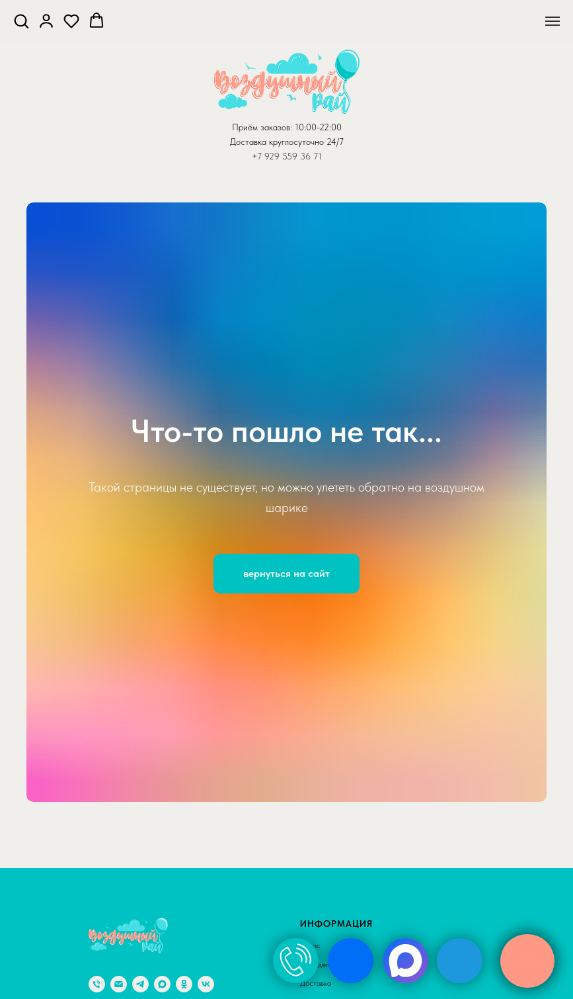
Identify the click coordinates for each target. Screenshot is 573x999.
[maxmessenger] (162, 984)
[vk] (206, 984)
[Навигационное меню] (552, 21)
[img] (296, 960)
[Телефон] (97, 984)
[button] (21, 20)
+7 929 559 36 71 (287, 156)
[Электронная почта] (118, 984)
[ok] (184, 984)
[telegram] (140, 984)
